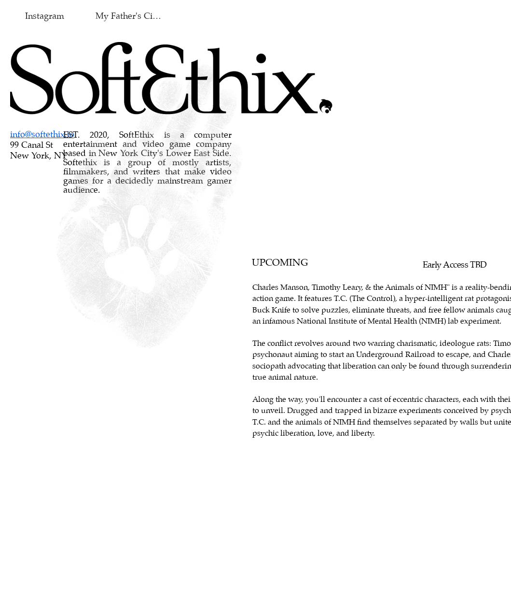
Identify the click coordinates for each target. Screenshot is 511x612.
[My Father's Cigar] (130, 16)
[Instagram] (44, 16)
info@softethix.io (42, 135)
